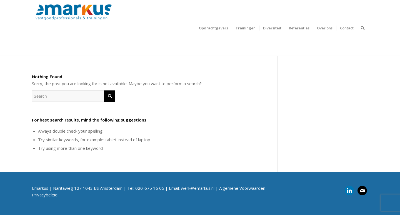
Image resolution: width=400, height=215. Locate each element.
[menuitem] (213, 28)
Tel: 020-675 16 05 (145, 188)
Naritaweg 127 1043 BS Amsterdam (87, 188)
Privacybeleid (45, 195)
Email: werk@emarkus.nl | (194, 188)
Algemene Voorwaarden (242, 188)
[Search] (362, 28)
